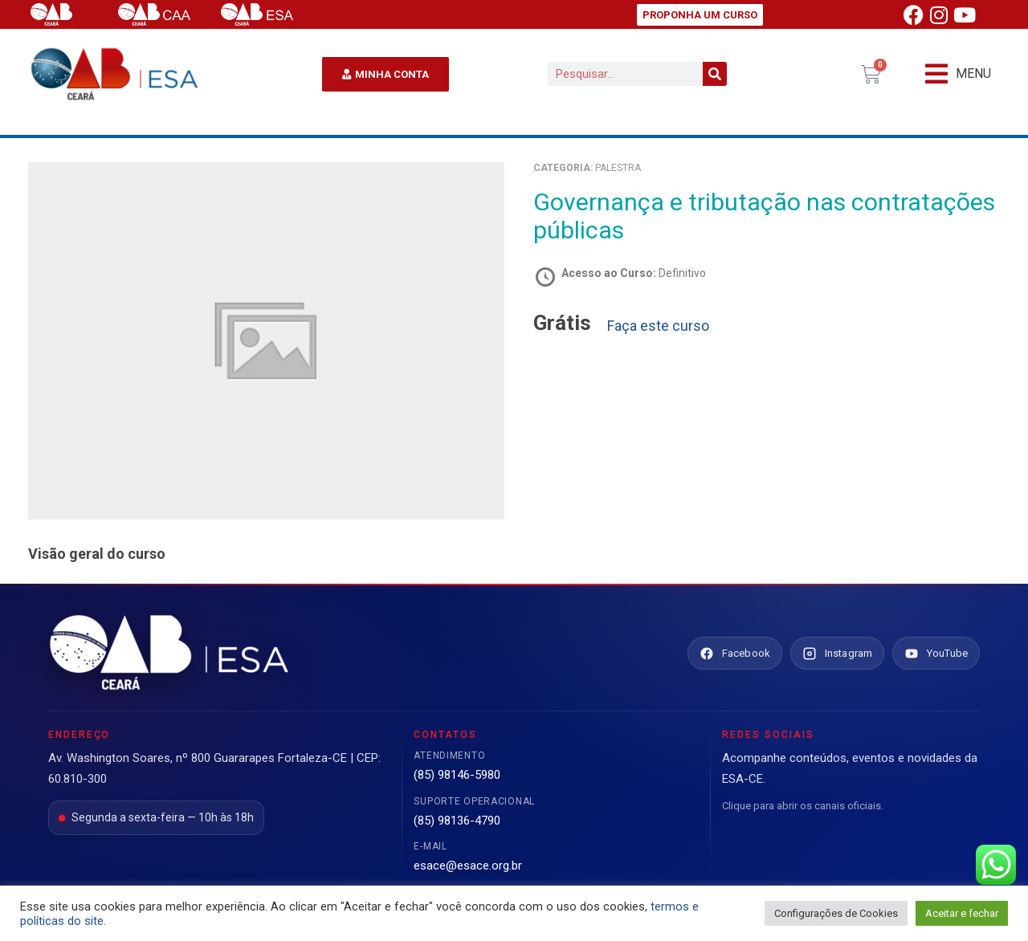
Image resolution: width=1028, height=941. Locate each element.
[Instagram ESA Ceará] (837, 653)
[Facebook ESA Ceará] (734, 653)
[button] (958, 74)
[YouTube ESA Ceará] (936, 653)
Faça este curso (658, 326)
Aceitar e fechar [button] (961, 913)
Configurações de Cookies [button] (836, 913)
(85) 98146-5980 (457, 775)
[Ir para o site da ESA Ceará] (168, 653)
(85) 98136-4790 (457, 820)
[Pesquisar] (715, 74)
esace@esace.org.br (468, 865)
